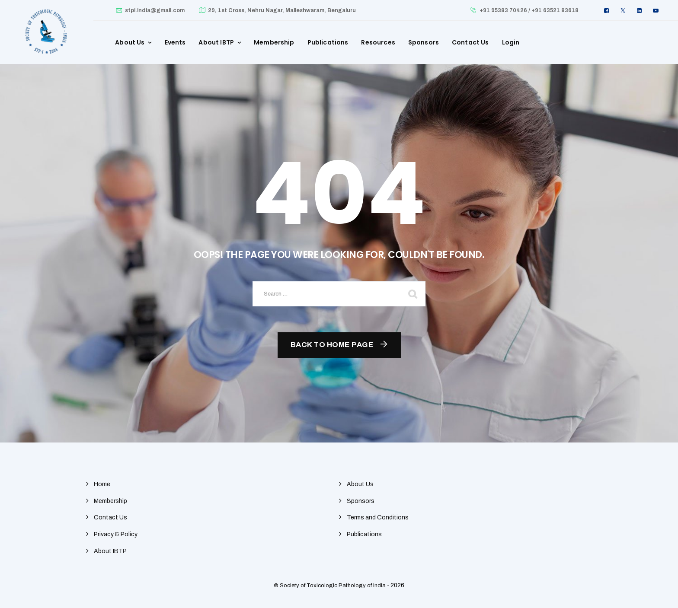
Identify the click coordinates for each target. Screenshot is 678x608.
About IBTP (216, 42)
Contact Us (470, 42)
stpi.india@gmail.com (155, 10)
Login (511, 42)
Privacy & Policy (116, 534)
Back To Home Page (332, 345)
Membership (274, 42)
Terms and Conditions (378, 517)
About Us (129, 42)
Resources (378, 42)
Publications (328, 42)
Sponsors (423, 42)
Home (102, 484)
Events (175, 42)
